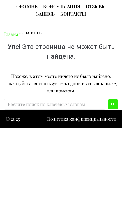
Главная (12, 34)
